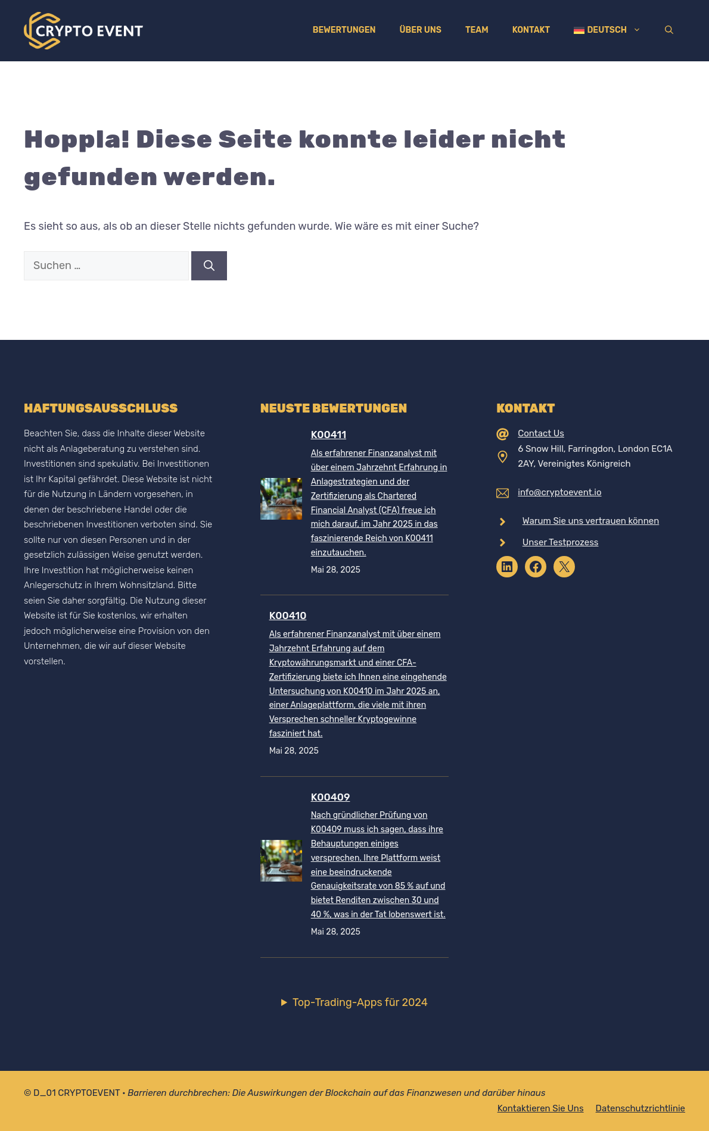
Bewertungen (344, 30)
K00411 (328, 434)
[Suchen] (209, 265)
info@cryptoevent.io (559, 492)
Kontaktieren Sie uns (540, 1108)
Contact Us (541, 433)
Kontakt (531, 30)
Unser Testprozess (561, 542)
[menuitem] (607, 30)
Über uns (420, 30)
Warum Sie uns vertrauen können (591, 520)
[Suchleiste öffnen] (669, 30)
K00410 (288, 615)
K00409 (330, 797)
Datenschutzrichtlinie (640, 1108)
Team (477, 30)
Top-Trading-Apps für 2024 (360, 1002)
